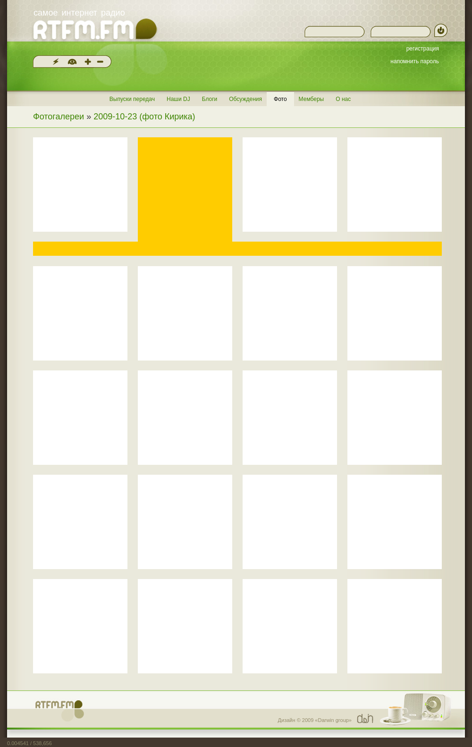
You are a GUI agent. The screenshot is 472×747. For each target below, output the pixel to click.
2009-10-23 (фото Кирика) (144, 116)
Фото (280, 99)
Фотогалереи (58, 116)
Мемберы (311, 99)
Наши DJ (178, 99)
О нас (343, 99)
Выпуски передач (132, 99)
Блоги (210, 99)
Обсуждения (245, 99)
